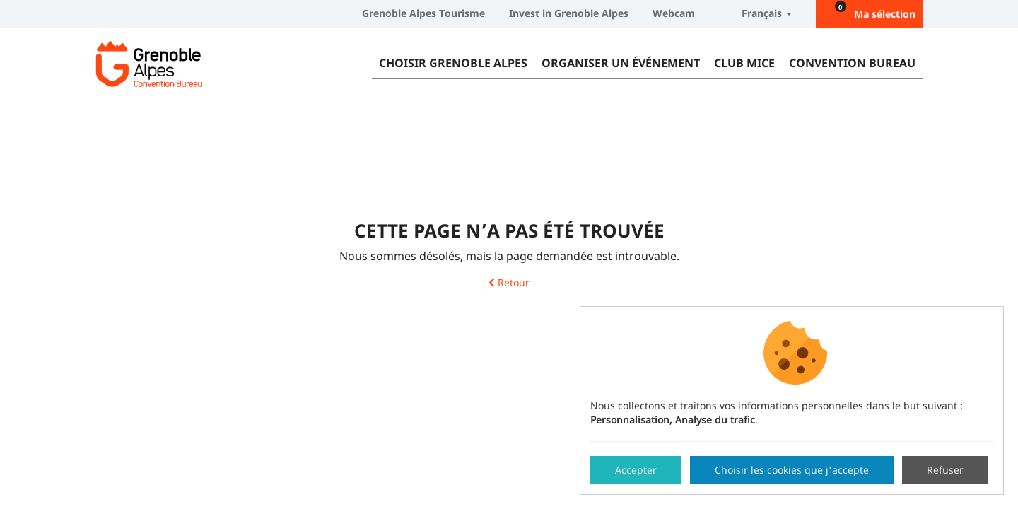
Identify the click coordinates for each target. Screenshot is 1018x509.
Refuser (945, 469)
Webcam (674, 13)
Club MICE (744, 63)
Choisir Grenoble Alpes (453, 63)
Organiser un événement (621, 63)
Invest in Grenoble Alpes (568, 13)
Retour (509, 283)
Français (755, 13)
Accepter (636, 469)
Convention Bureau (852, 63)
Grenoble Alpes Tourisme (423, 13)
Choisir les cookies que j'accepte (792, 469)
